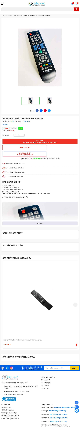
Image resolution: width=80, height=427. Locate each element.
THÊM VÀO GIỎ (21, 147)
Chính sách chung (6, 401)
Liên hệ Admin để (59, 147)
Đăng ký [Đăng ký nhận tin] (74, 362)
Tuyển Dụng (45, 382)
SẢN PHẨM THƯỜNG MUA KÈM (16, 252)
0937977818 (25, 385)
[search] (76, 9)
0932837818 (37, 152)
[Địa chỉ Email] (61, 362)
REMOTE (25, 12)
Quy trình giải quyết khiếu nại (10, 412)
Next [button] (75, 298)
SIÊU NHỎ (18, 426)
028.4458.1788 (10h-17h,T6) (58, 411)
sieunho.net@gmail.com (15, 388)
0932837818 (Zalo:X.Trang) (57, 404)
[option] (30, 101)
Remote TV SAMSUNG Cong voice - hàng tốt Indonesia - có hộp (23, 334)
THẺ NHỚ (10, 12)
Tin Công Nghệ (45, 376)
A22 (6, 12)
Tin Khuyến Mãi (46, 373)
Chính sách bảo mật (7, 404)
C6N (2, 12)
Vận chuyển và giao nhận (9, 406)
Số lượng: (5, 135)
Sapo (32, 426)
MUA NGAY (40, 141)
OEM (12, 121)
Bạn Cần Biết (45, 379)
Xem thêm (40, 217)
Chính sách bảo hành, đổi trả (10, 409)
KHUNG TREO (18, 12)
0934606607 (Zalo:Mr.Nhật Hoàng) (64, 401)
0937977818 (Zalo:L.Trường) (58, 408)
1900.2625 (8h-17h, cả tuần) (58, 415)
